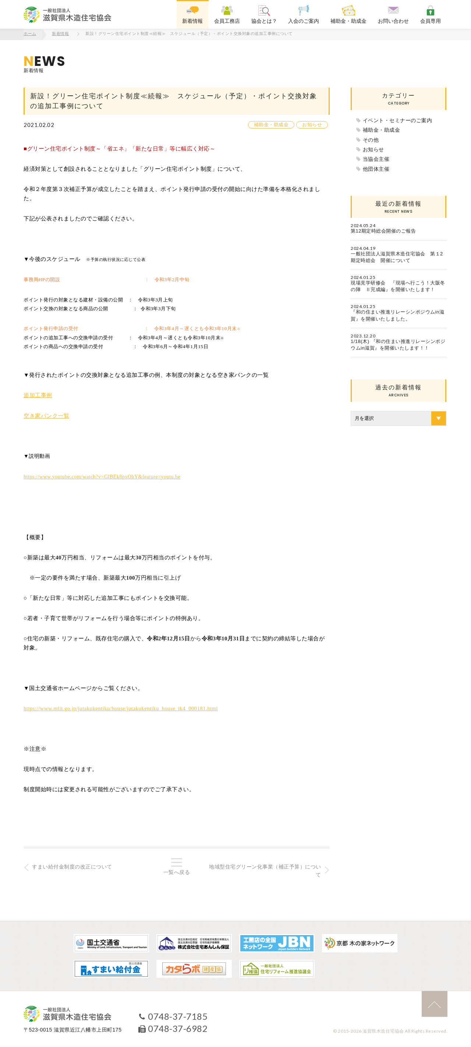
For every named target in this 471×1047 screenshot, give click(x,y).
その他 (371, 139)
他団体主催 (376, 168)
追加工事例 (38, 395)
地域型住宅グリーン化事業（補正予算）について (265, 870)
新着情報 (60, 34)
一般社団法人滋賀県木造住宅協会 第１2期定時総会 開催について (397, 256)
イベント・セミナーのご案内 (397, 120)
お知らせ (312, 124)
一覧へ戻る (176, 872)
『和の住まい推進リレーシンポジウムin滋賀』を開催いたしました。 (397, 315)
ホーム (30, 34)
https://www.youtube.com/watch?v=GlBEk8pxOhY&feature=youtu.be (102, 475)
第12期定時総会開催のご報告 (383, 230)
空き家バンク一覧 (46, 414)
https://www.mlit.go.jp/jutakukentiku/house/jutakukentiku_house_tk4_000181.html (123, 708)
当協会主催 (376, 159)
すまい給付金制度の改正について (73, 866)
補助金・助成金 (271, 124)
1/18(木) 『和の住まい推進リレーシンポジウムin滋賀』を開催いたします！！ (398, 344)
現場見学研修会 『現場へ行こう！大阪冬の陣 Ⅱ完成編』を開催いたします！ (398, 286)
